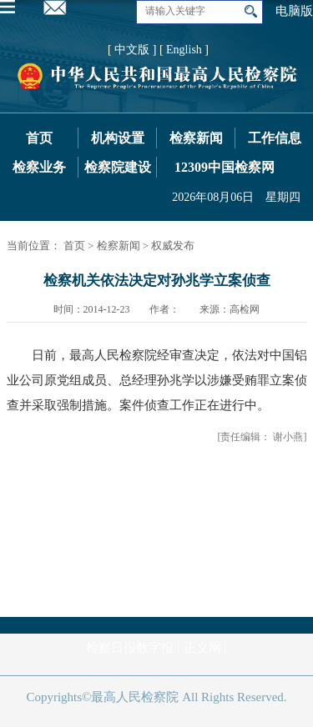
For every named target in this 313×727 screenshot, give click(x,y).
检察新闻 (196, 138)
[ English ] (184, 49)
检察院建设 (117, 167)
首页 (39, 138)
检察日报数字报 (130, 647)
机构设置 (117, 138)
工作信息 (274, 138)
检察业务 (39, 167)
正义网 (202, 647)
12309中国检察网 (224, 167)
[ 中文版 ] (132, 49)
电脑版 (294, 11)
